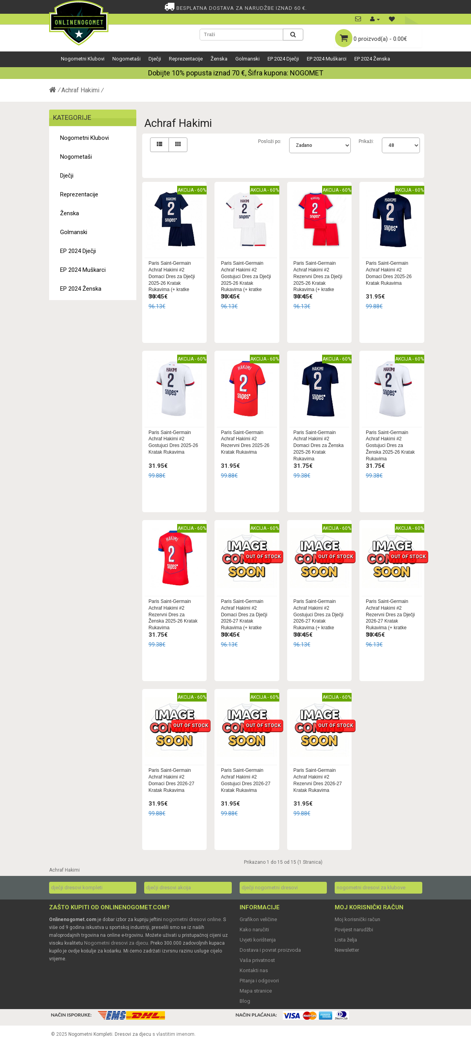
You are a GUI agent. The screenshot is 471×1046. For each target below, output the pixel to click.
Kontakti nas (254, 970)
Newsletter (347, 950)
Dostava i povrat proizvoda (270, 950)
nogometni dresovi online (192, 919)
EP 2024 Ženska (372, 59)
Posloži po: (269, 141)
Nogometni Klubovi (82, 59)
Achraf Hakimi (80, 90)
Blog (245, 1001)
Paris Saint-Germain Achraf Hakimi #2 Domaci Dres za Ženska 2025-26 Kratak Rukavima (318, 446)
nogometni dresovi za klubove (371, 887)
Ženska (219, 59)
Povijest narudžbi (354, 929)
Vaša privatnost (257, 960)
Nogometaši (126, 59)
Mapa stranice (256, 991)
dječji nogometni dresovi (270, 887)
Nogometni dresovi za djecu (116, 943)
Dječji (154, 59)
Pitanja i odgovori (259, 981)
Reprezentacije (186, 59)
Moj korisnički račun (357, 919)
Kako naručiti (254, 929)
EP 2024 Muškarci (326, 59)
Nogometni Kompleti (90, 1034)
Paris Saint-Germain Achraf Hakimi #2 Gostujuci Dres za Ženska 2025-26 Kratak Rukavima (390, 446)
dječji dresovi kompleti (77, 887)
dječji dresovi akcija (168, 887)
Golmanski (247, 59)
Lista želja (346, 940)
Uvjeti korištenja (258, 940)
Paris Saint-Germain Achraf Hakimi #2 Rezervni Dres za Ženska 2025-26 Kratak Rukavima (173, 614)
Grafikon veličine (258, 919)
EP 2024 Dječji (283, 59)
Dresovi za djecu (133, 1034)
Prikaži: (366, 141)
